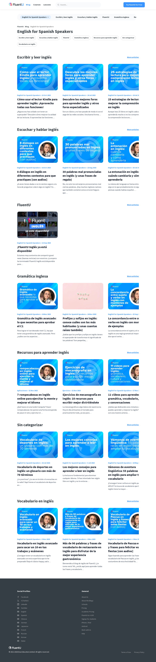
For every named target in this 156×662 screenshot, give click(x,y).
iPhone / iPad (86, 623)
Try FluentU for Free (134, 5)
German (22, 623)
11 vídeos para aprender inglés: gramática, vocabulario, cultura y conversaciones (128, 398)
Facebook (22, 597)
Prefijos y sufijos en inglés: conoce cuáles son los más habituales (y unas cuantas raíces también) (80, 324)
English (21, 612)
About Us (85, 597)
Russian (22, 633)
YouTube (22, 608)
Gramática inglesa (121, 17)
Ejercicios (66, 390)
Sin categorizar (128, 38)
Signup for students (89, 619)
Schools (85, 604)
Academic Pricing (88, 612)
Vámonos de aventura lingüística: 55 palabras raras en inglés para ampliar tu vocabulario (126, 473)
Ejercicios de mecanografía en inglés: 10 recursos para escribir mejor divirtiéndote (82, 398)
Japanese (22, 626)
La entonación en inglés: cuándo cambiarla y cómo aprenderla (124, 175)
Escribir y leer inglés (64, 17)
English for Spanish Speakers (28, 95)
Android (84, 626)
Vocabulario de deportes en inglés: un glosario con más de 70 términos (36, 471)
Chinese (22, 619)
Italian (21, 641)
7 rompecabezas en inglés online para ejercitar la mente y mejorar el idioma (37, 398)
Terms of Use (126, 652)
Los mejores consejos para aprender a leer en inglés (79, 469)
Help (83, 633)
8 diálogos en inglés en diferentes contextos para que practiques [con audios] (36, 175)
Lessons (47, 4)
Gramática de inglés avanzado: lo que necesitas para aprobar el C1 (36, 322)
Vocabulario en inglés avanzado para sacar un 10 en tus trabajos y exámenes (37, 547)
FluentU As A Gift (88, 615)
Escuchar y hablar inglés (88, 17)
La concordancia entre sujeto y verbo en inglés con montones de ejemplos (127, 322)
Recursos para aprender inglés (105, 38)
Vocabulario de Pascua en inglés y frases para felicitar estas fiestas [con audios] (128, 547)
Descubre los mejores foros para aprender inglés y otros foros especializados (81, 103)
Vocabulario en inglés (27, 44)
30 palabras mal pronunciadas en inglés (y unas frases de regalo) (82, 175)
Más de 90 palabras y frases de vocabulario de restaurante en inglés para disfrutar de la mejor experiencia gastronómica (82, 551)
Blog (28, 4)
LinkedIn (22, 604)
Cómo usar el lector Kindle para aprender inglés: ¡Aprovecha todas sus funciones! (37, 103)
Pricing (84, 608)
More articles (133, 57)
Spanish (22, 615)
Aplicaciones (22, 390)
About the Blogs (87, 601)
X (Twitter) (23, 601)
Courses (37, 4)
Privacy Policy (139, 652)
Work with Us (86, 630)
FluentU (105, 17)
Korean (21, 637)
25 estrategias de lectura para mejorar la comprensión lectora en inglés (128, 103)
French (21, 630)
